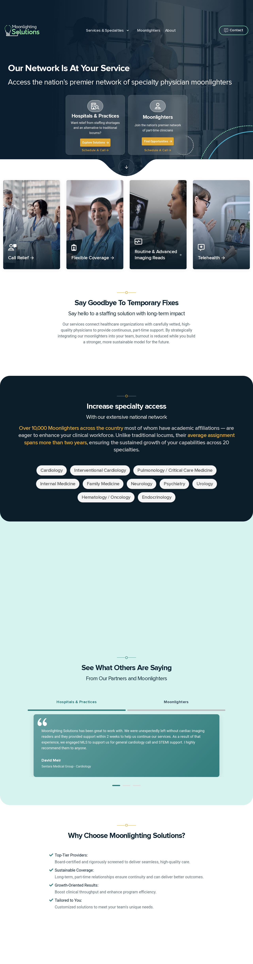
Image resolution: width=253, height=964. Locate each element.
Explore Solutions (95, 142)
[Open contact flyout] (233, 30)
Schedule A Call (95, 150)
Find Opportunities (158, 141)
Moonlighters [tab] (176, 702)
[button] (116, 786)
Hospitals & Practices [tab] (77, 702)
